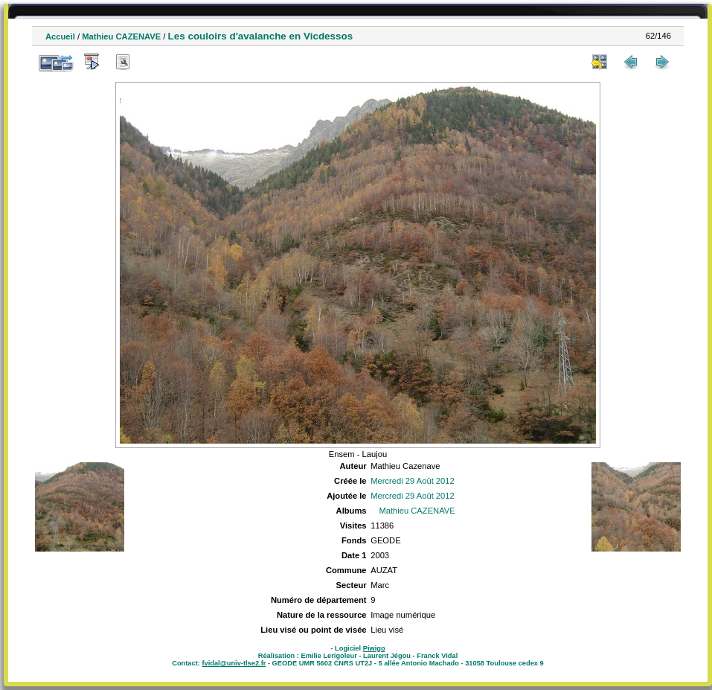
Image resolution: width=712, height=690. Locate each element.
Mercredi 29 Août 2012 (413, 480)
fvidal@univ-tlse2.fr (234, 663)
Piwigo (374, 648)
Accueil (60, 36)
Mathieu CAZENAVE (121, 36)
